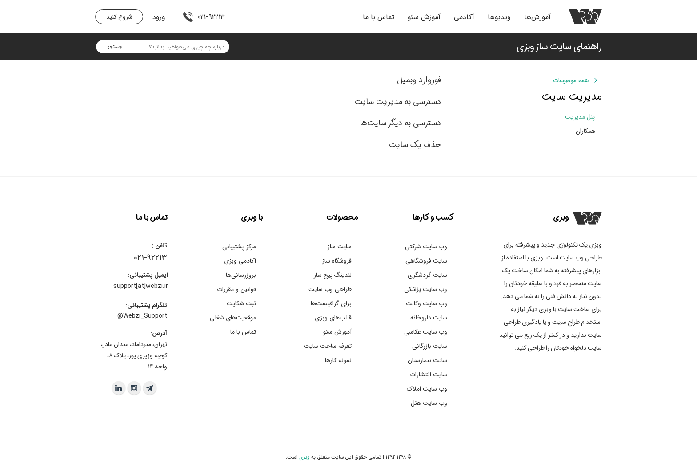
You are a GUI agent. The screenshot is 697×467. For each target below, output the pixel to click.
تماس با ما (378, 17)
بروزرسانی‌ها (241, 275)
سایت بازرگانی (429, 346)
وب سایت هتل (429, 403)
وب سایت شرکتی (426, 246)
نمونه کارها (338, 360)
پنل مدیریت (580, 117)
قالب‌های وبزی (333, 318)
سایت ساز (340, 246)
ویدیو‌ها (499, 17)
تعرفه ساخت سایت (328, 346)
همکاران (585, 131)
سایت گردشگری (427, 275)
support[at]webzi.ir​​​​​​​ (140, 286)
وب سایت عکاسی (425, 332)
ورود (158, 17)
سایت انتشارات (428, 374)
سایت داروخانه (428, 318)
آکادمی (464, 17)
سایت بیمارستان (427, 360)
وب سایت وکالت (426, 303)
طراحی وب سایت (330, 289)
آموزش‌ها (537, 17)
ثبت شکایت (241, 303)
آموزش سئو (424, 17)
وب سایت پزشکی (425, 289)
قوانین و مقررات (236, 289)
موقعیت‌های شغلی (233, 318)
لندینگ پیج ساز (333, 275)
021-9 (142, 257)
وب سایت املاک (427, 389)
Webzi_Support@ (142, 316)
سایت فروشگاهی (426, 261)
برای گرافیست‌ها (331, 303)
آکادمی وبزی (240, 261)
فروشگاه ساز (337, 261)
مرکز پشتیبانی (239, 246)
